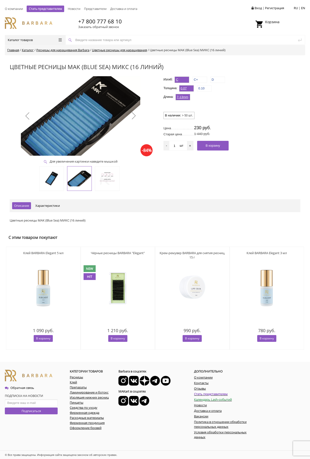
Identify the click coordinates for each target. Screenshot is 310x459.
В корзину (43, 338)
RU (296, 8)
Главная (13, 50)
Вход (258, 8)
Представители (95, 9)
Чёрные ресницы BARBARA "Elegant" (118, 253)
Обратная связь (19, 388)
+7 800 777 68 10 (100, 21)
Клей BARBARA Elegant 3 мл (267, 253)
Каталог (28, 50)
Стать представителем (45, 9)
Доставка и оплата (123, 9)
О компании (14, 9)
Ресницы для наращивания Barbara (62, 50)
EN (303, 8)
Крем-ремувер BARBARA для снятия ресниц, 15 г (192, 255)
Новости (74, 9)
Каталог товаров (35, 40)
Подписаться (31, 411)
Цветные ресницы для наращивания (119, 50)
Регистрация (274, 8)
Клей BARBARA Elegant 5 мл (43, 253)
